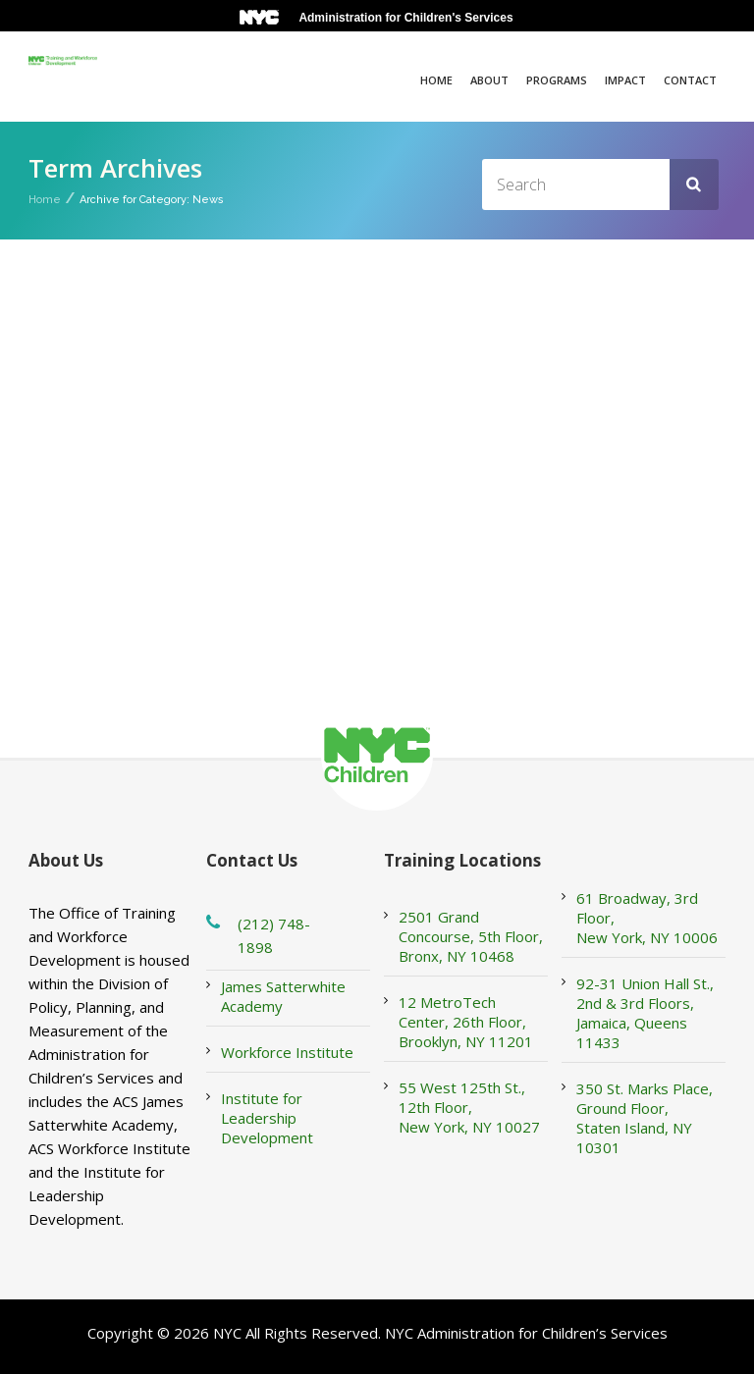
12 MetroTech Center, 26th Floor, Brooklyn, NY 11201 (466, 1021)
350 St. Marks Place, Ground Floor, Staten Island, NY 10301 (644, 1118)
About (489, 80)
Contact (690, 80)
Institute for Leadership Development (267, 1117)
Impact (625, 80)
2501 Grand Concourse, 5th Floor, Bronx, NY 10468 (471, 936)
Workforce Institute (287, 1052)
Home (436, 80)
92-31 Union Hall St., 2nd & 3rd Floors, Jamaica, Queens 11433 (645, 1013)
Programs (556, 80)
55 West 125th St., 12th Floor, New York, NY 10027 (469, 1107)
